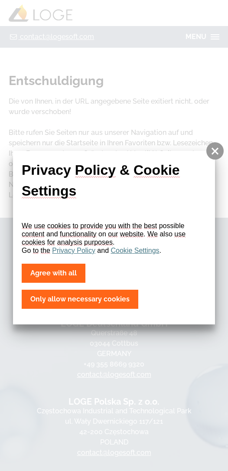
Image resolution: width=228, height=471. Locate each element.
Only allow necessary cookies (80, 299)
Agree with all (53, 273)
